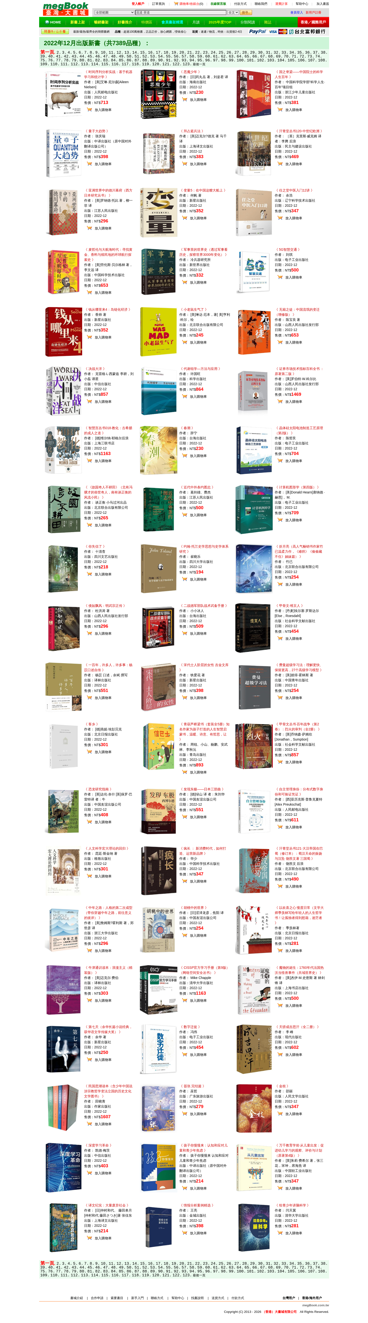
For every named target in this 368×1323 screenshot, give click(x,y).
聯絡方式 (157, 1298)
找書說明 (197, 1298)
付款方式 (240, 4)
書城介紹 (76, 1298)
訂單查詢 (158, 4)
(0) (191, 4)
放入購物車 (103, 110)
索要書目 (117, 1298)
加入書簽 (323, 4)
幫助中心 (302, 4)
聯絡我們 (261, 4)
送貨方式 (218, 1298)
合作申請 (97, 1298)
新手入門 (137, 1298)
